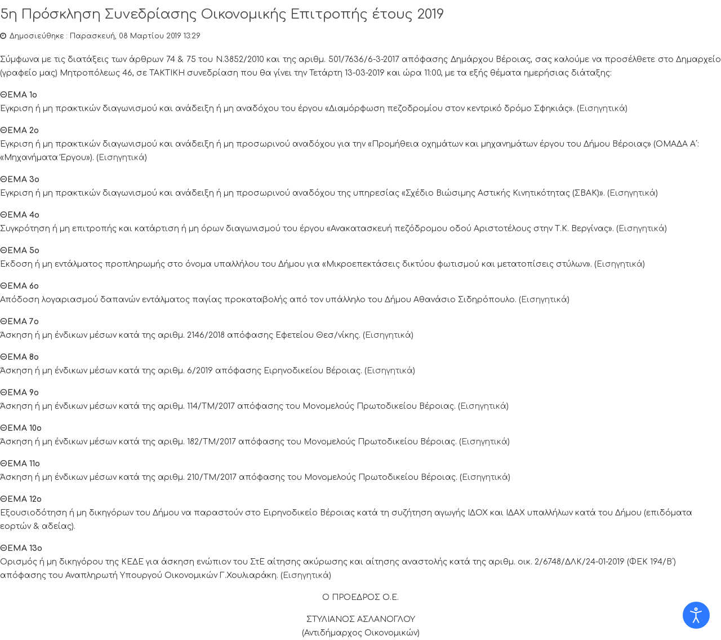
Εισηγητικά (602, 108)
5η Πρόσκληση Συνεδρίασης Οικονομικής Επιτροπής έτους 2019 (222, 14)
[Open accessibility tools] (696, 615)
